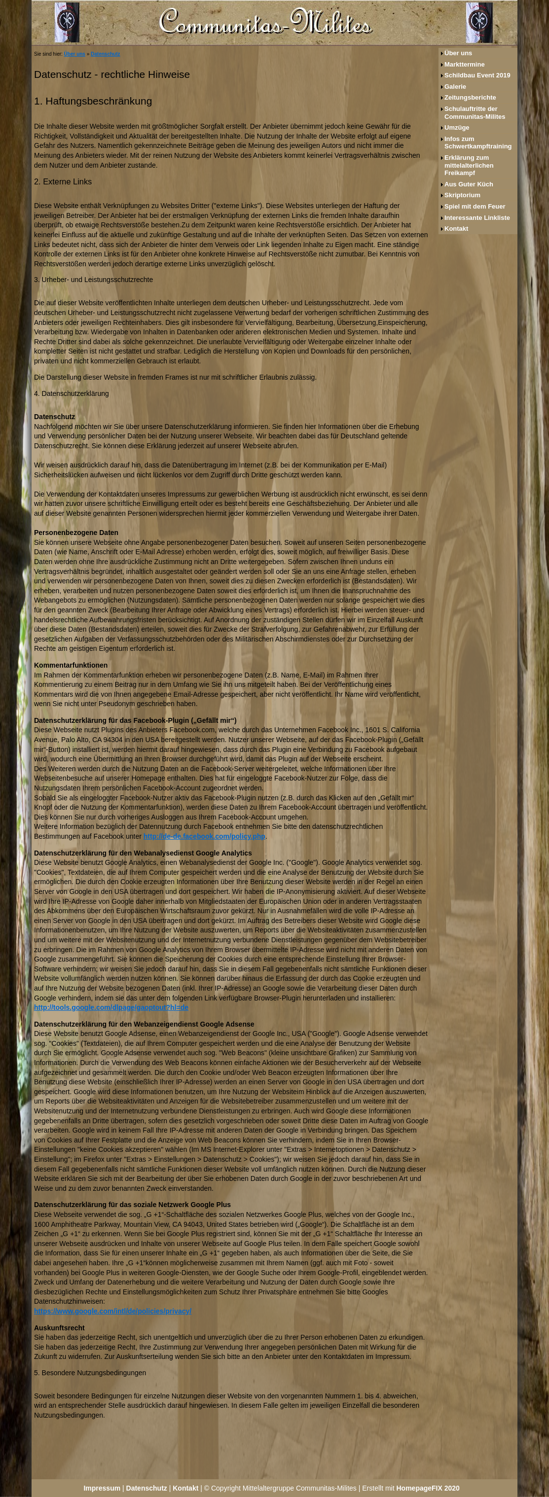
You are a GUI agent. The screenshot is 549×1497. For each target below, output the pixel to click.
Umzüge (457, 127)
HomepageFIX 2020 (428, 1488)
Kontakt (456, 228)
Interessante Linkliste (477, 217)
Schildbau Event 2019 (477, 75)
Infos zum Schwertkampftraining (478, 142)
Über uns (74, 54)
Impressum (101, 1488)
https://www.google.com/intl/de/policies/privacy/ (112, 1311)
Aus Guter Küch (468, 184)
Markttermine (464, 64)
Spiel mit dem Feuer (475, 206)
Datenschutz (105, 54)
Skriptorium (462, 195)
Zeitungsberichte (470, 97)
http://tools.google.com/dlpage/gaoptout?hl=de (111, 1007)
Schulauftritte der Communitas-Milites (475, 112)
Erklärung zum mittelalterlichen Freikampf (469, 165)
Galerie (455, 86)
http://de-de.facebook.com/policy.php (204, 836)
